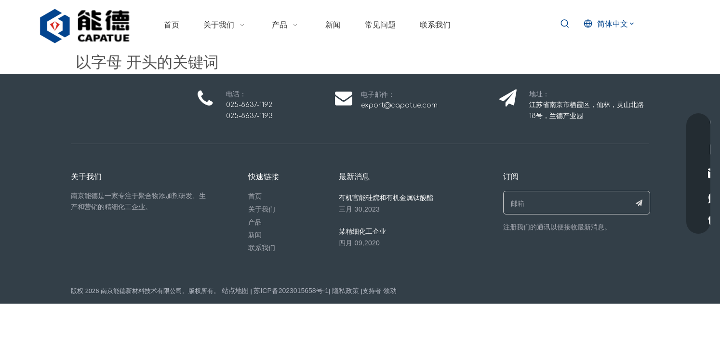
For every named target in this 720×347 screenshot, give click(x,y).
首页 (255, 196)
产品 (255, 222)
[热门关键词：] (564, 24)
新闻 (255, 235)
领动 (390, 290)
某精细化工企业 (362, 231)
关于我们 (261, 209)
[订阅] (639, 202)
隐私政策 (345, 290)
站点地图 (235, 290)
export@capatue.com (399, 105)
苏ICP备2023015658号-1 (291, 290)
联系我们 (261, 248)
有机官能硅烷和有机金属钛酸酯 (386, 197)
